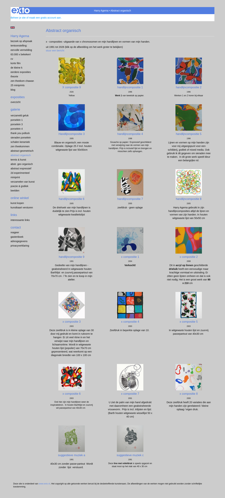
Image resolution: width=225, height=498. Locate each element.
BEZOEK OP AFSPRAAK (21, 41)
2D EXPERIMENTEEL (20, 172)
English (13, 27)
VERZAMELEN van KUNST (23, 181)
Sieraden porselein (21, 137)
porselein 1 (17, 119)
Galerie (15, 109)
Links (14, 215)
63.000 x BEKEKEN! (21, 54)
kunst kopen (17, 203)
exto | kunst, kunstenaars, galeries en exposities (21, 10)
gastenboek (17, 236)
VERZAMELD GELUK (20, 115)
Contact (16, 227)
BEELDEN (15, 190)
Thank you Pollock (20, 133)
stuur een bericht (55, 50)
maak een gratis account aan (45, 17)
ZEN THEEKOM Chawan (22, 80)
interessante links (20, 220)
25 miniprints (18, 85)
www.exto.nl (44, 483)
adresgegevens (19, 241)
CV (12, 58)
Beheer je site (18, 17)
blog (13, 89)
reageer (15, 232)
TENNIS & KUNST (18, 159)
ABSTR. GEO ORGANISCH (22, 164)
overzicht (15, 102)
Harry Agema (101, 10)
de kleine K (16, 67)
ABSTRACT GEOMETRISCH (22, 150)
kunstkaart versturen (22, 207)
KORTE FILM (16, 63)
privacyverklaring (20, 245)
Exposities (18, 97)
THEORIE (14, 76)
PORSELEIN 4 (17, 128)
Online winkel (20, 198)
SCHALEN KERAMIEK (20, 142)
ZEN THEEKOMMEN (20, 146)
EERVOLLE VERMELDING (21, 50)
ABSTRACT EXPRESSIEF (21, 168)
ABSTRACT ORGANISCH (21, 155)
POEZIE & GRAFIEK (19, 186)
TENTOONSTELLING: (19, 45)
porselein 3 (17, 124)
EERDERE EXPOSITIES (21, 72)
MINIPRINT (15, 177)
